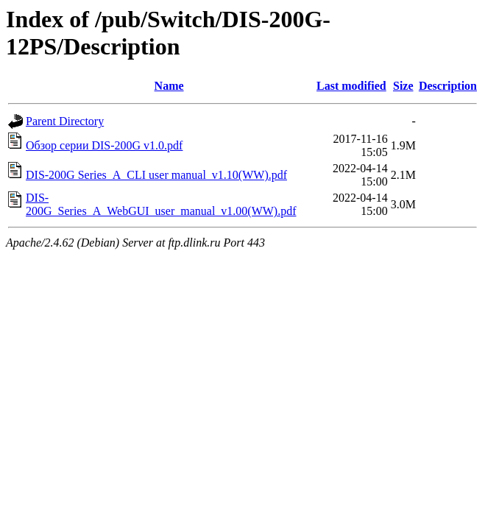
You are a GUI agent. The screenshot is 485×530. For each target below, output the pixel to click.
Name (169, 86)
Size (403, 86)
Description (448, 86)
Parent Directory (65, 121)
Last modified (351, 86)
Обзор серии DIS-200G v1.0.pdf (104, 145)
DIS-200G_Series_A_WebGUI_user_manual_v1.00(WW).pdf (161, 204)
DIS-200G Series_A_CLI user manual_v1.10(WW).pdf (156, 175)
